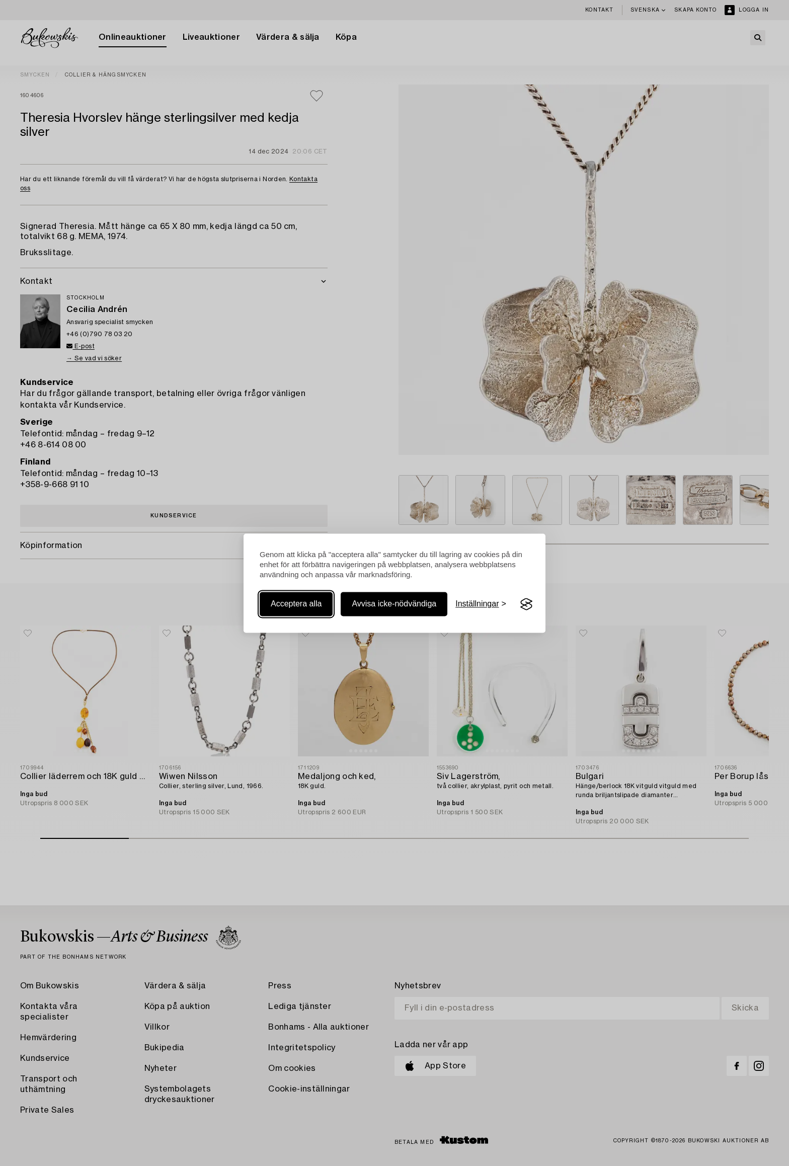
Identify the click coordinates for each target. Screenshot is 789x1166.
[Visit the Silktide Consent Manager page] (526, 604)
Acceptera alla (296, 604)
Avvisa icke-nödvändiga (394, 604)
